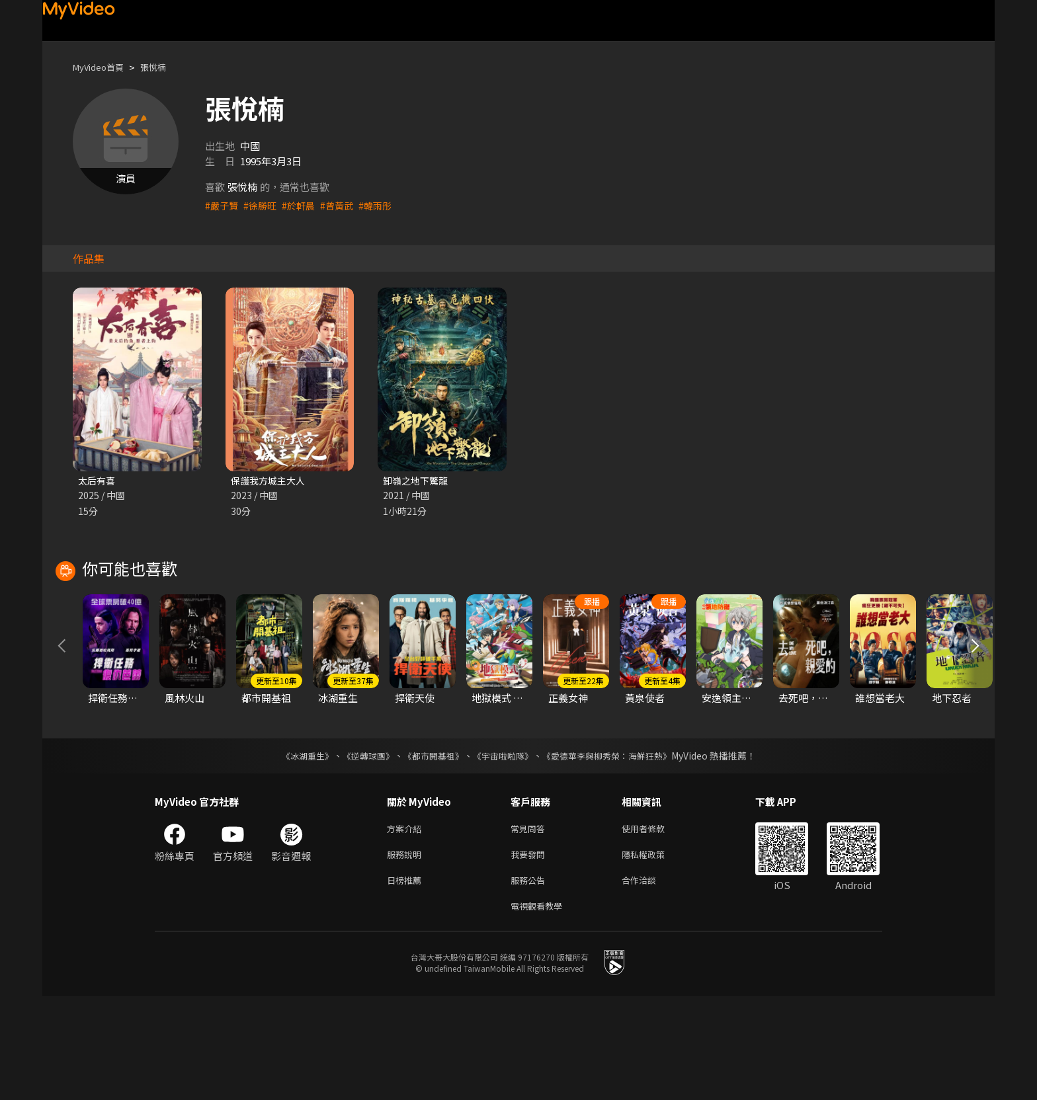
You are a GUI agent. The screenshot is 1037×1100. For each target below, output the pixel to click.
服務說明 (407, 953)
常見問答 (530, 925)
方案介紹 (407, 925)
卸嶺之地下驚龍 (417, 481)
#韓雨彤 (383, 205)
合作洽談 (649, 981)
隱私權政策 (654, 953)
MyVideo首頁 (103, 67)
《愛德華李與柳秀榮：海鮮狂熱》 (615, 851)
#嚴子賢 (222, 205)
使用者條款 (654, 925)
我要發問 (530, 953)
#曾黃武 (343, 205)
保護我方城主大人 (270, 481)
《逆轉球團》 (360, 851)
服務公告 (530, 981)
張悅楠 (164, 67)
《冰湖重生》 (295, 851)
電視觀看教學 (540, 1008)
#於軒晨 (303, 205)
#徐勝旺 (262, 205)
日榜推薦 (407, 981)
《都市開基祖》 (429, 851)
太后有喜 (98, 481)
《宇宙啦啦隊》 (504, 851)
